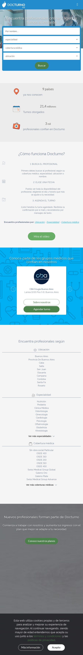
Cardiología (41, 417)
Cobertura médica (70, 221)
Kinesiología (41, 430)
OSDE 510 (41, 462)
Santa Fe (41, 382)
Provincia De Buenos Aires (41, 359)
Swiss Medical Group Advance (42, 479)
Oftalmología (41, 423)
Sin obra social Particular (41, 449)
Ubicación (40, 221)
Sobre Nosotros (41, 302)
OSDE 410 (41, 453)
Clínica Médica (41, 407)
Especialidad (53, 221)
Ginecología (41, 414)
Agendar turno (41, 309)
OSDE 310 (41, 456)
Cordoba (41, 378)
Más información (30, 647)
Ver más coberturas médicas (41, 485)
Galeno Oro (41, 472)
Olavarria (41, 372)
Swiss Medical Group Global (41, 469)
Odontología (41, 410)
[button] (10, 290)
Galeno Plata (41, 475)
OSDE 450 (41, 466)
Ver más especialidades (41, 436)
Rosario (41, 385)
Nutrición (41, 401)
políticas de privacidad (41, 640)
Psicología (41, 420)
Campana (41, 375)
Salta (41, 365)
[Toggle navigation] (77, 4)
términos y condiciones (47, 636)
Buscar (42, 65)
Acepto (56, 647)
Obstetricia (41, 427)
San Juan (41, 369)
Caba (41, 362)
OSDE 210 (41, 459)
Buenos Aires (41, 356)
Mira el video (41, 236)
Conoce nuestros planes (41, 540)
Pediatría (41, 404)
